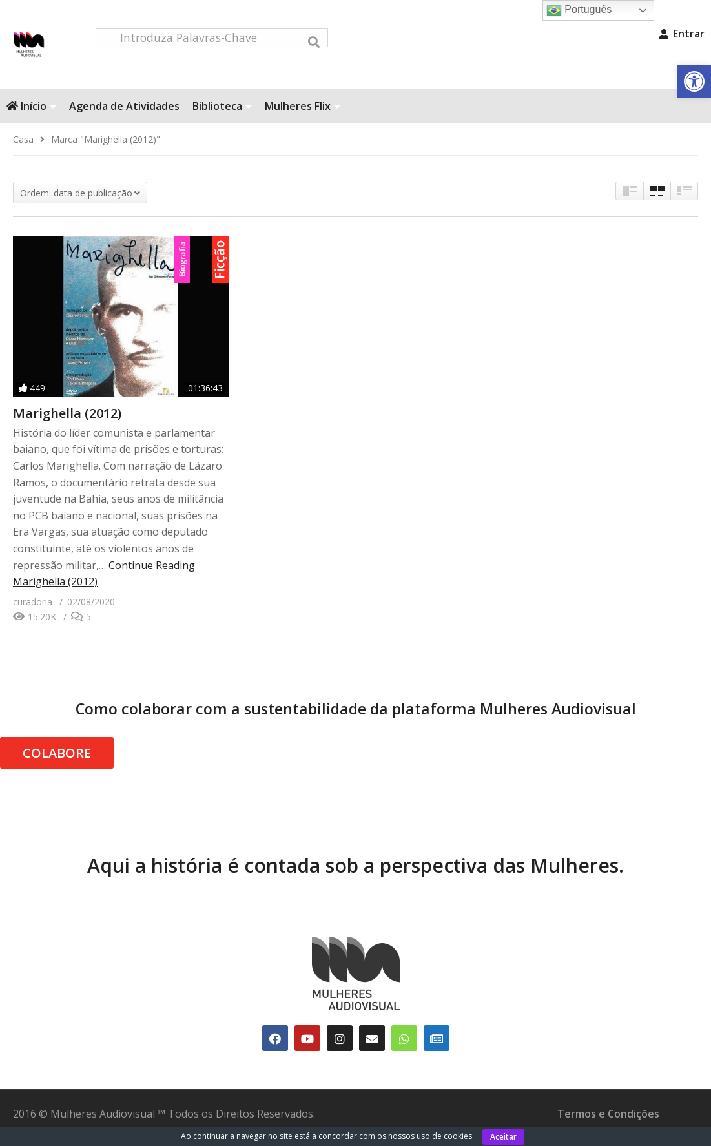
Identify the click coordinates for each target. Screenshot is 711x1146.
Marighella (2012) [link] (67, 421)
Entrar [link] (682, 33)
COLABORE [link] (57, 761)
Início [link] (31, 114)
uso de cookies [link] (444, 1135)
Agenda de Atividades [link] (124, 114)
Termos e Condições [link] (608, 1122)
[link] (694, 81)
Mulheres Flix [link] (302, 114)
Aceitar (503, 1136)
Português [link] (579, 10)
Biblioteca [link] (222, 114)
